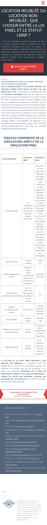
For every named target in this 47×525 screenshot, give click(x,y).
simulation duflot (11, 438)
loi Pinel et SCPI (33, 458)
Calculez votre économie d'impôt (25, 67)
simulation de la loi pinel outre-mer (26, 445)
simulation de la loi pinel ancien (25, 442)
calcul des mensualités (21, 455)
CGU (4, 493)
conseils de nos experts (25, 426)
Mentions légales (7, 495)
